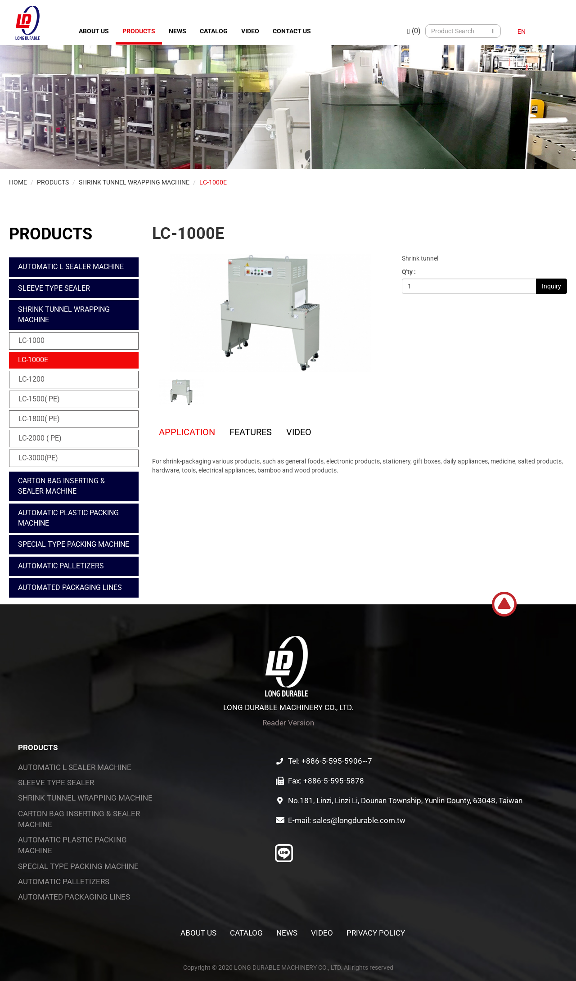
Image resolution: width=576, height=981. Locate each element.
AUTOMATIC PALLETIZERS (61, 566)
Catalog (214, 31)
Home (18, 182)
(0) (414, 31)
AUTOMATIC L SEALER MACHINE (71, 266)
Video (250, 31)
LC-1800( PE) (39, 418)
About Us (94, 31)
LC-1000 (31, 340)
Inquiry (551, 286)
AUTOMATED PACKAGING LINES (70, 587)
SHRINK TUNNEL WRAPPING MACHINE (134, 182)
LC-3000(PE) (38, 458)
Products (138, 31)
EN (522, 31)
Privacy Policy (375, 932)
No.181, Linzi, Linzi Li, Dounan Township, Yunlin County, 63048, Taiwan (405, 800)
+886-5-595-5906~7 (337, 760)
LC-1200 (31, 379)
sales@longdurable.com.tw (359, 820)
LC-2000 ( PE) (40, 438)
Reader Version (288, 722)
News (177, 31)
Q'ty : (409, 271)
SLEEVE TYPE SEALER (54, 288)
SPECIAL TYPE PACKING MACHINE (73, 544)
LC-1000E (213, 182)
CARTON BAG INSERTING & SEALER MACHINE (61, 486)
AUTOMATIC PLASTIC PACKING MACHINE (68, 517)
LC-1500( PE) (39, 399)
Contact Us (292, 31)
